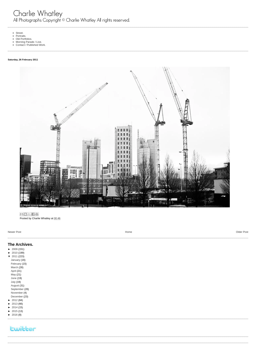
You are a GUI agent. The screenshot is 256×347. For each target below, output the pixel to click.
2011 (15, 256)
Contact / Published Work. (31, 44)
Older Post (242, 231)
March (15, 267)
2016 (15, 314)
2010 (15, 252)
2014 (15, 307)
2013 (15, 303)
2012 (15, 300)
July (13, 281)
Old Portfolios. (24, 38)
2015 (15, 311)
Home (128, 231)
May (13, 274)
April (14, 270)
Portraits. (21, 35)
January (16, 259)
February (16, 263)
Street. (19, 32)
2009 (15, 249)
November (17, 292)
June (14, 278)
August (15, 285)
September (17, 289)
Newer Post (14, 231)
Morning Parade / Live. (29, 41)
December (17, 296)
